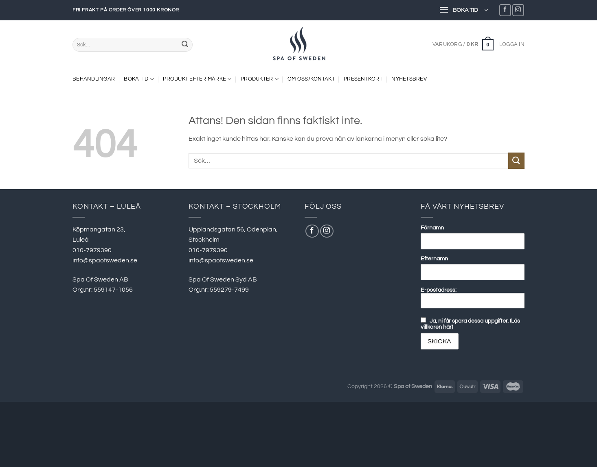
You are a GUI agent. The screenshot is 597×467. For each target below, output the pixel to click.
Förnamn (432, 228)
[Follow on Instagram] (518, 10)
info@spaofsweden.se (104, 260)
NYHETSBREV (409, 79)
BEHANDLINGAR (93, 79)
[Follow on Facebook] (505, 10)
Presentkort (363, 79)
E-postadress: (473, 297)
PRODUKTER (260, 79)
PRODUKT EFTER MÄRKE (197, 79)
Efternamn (434, 258)
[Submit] (185, 45)
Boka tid (139, 79)
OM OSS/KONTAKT (311, 79)
